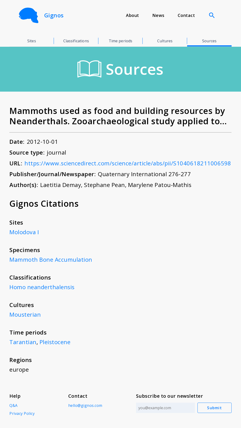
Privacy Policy (22, 413)
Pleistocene (55, 342)
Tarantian (22, 342)
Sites (31, 40)
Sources (209, 40)
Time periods (121, 40)
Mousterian (25, 314)
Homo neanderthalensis (42, 287)
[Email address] (165, 408)
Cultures (165, 40)
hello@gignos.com (85, 405)
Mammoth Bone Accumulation (50, 259)
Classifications (76, 40)
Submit (214, 407)
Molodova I (24, 232)
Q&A (13, 405)
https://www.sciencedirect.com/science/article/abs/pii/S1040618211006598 (127, 163)
